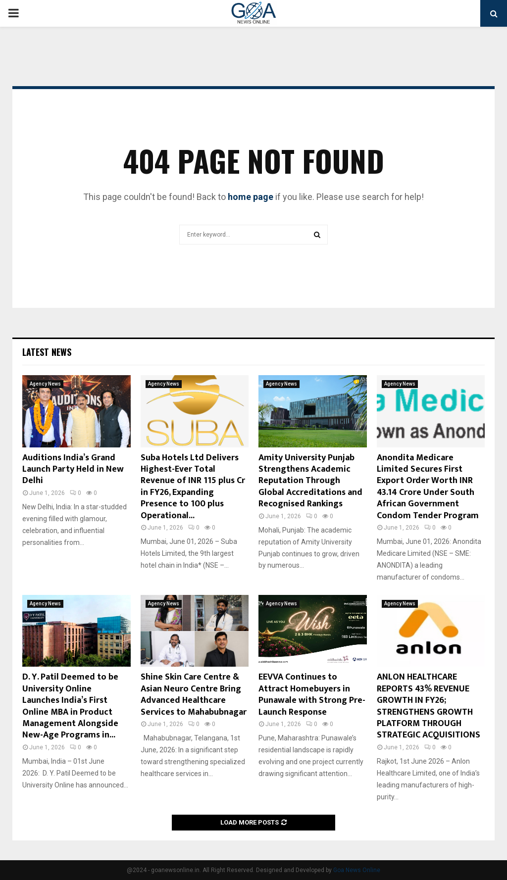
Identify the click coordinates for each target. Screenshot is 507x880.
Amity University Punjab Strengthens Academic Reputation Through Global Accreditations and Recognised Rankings (310, 481)
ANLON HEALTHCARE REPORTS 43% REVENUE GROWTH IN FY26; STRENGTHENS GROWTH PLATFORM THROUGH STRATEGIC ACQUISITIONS (428, 706)
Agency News (45, 384)
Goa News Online (356, 870)
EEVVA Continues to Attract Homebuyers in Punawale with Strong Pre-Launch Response (311, 694)
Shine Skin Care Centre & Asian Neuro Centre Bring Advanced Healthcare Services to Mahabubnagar (194, 694)
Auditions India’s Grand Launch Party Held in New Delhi (73, 469)
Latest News (46, 351)
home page (250, 197)
